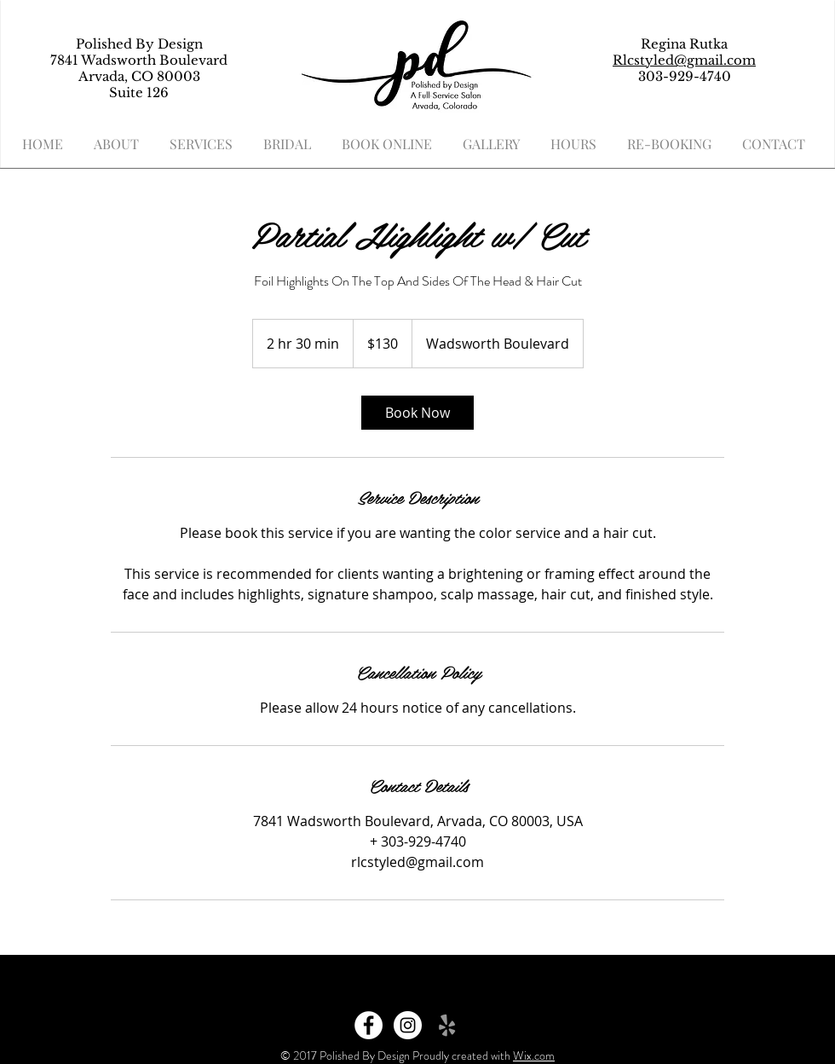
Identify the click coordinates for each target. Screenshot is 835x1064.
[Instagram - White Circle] (408, 1025)
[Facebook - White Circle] (368, 1025)
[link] (417, 413)
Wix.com (534, 1055)
